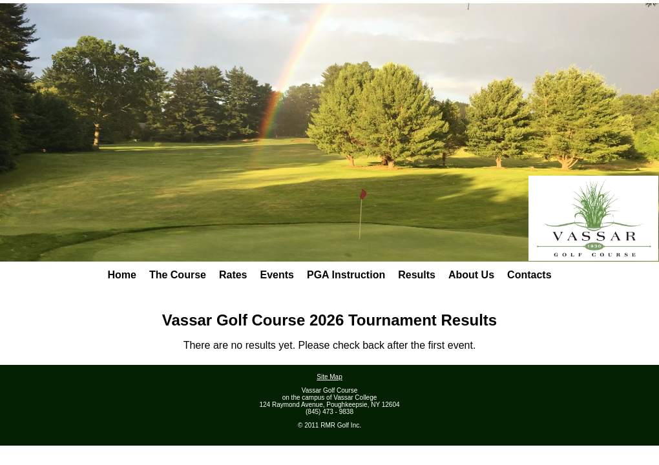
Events (277, 274)
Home (121, 274)
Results (416, 274)
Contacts (529, 274)
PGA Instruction (346, 274)
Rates (233, 274)
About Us (471, 274)
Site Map (329, 376)
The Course (177, 274)
